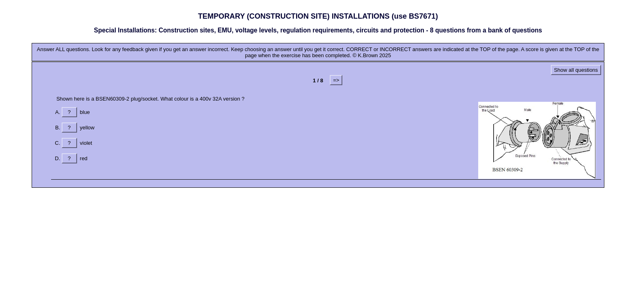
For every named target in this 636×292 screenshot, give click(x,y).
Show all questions (576, 70)
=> (336, 80)
